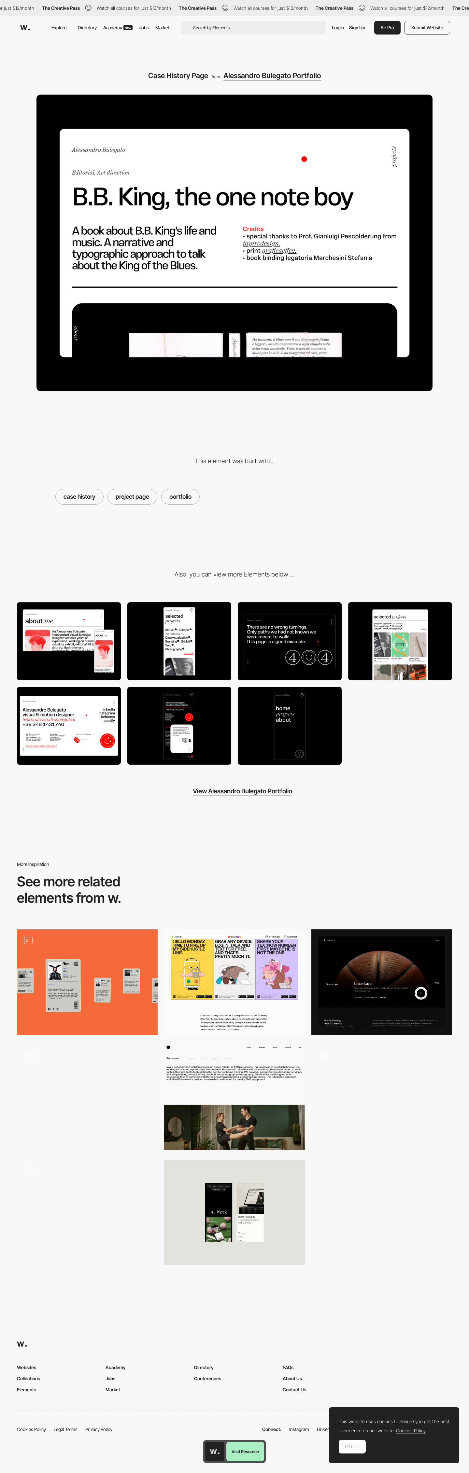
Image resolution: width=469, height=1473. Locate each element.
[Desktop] (69, 641)
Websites (26, 1367)
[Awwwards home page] (214, 1451)
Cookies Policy (31, 1429)
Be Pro (387, 27)
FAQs (288, 1367)
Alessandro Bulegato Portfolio (272, 75)
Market (162, 27)
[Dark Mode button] (179, 726)
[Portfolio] (234, 1097)
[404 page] (290, 641)
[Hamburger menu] (290, 726)
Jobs (144, 27)
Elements (26, 1389)
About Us (292, 1378)
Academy (118, 27)
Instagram (299, 1429)
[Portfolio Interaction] (87, 1097)
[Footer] (69, 726)
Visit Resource (245, 1451)
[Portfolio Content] (234, 982)
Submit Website (427, 27)
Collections (28, 1378)
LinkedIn (325, 1429)
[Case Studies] (381, 982)
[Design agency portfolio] (87, 1212)
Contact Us (294, 1389)
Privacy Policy (98, 1429)
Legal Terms (66, 1429)
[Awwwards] (25, 27)
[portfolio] (87, 982)
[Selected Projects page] (400, 641)
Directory (87, 27)
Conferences (207, 1378)
